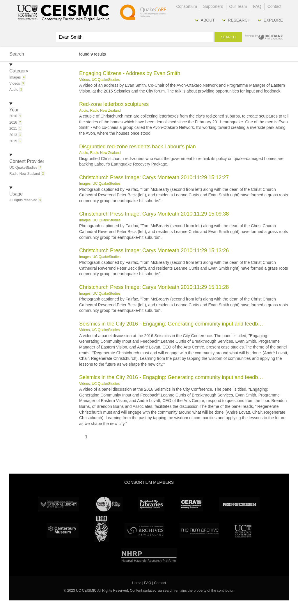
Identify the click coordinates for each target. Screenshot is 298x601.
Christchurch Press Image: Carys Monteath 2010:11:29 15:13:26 (154, 250)
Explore (273, 20)
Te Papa (101, 529)
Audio (83, 111)
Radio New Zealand (105, 111)
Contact (274, 6)
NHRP (149, 555)
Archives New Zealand (144, 530)
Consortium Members (149, 482)
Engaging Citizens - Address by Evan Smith (129, 73)
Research (239, 20)
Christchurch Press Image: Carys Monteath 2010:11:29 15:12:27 (154, 177)
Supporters (213, 6)
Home (136, 583)
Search (228, 37)
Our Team (238, 6)
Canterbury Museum (63, 530)
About (208, 20)
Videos (84, 80)
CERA (191, 504)
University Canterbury (243, 530)
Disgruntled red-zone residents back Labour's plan (137, 147)
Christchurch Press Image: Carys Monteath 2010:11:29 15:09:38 (154, 214)
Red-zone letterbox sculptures (114, 104)
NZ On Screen (239, 504)
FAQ (257, 6)
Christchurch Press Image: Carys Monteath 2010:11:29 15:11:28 (154, 287)
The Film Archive (199, 530)
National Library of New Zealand (58, 504)
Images (85, 184)
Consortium (186, 6)
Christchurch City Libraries (151, 504)
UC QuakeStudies (106, 80)
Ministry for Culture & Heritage (109, 504)
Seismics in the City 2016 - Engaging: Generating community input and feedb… (171, 324)
